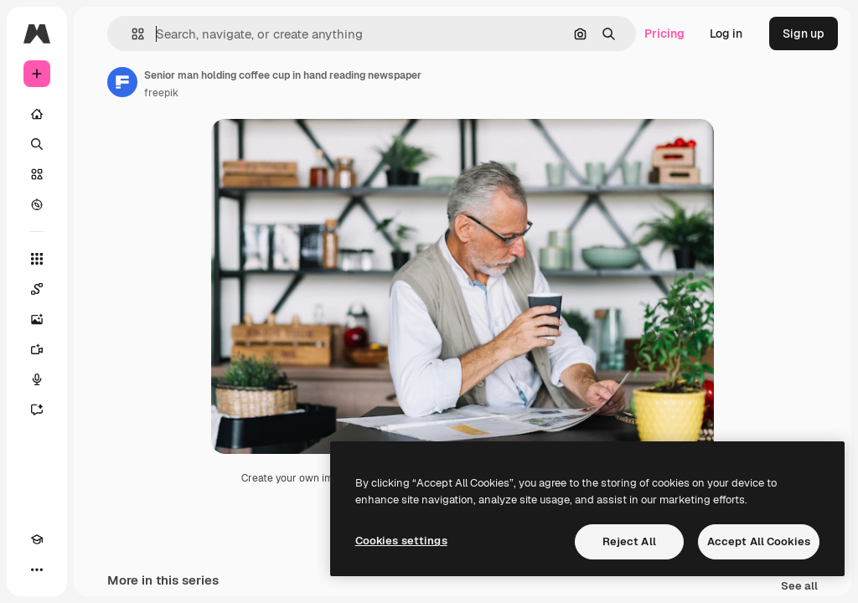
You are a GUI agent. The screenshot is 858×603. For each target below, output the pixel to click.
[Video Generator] (36, 349)
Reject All (629, 541)
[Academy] (36, 539)
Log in (726, 33)
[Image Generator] (36, 319)
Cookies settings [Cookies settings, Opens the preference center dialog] (401, 540)
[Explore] (36, 204)
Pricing (664, 33)
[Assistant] (36, 409)
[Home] (36, 113)
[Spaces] (36, 289)
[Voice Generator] (36, 379)
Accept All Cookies (758, 541)
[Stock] (36, 174)
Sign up (803, 33)
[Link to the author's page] (122, 82)
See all (799, 586)
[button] (131, 34)
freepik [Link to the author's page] (161, 93)
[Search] (36, 144)
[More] (36, 569)
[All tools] (36, 258)
